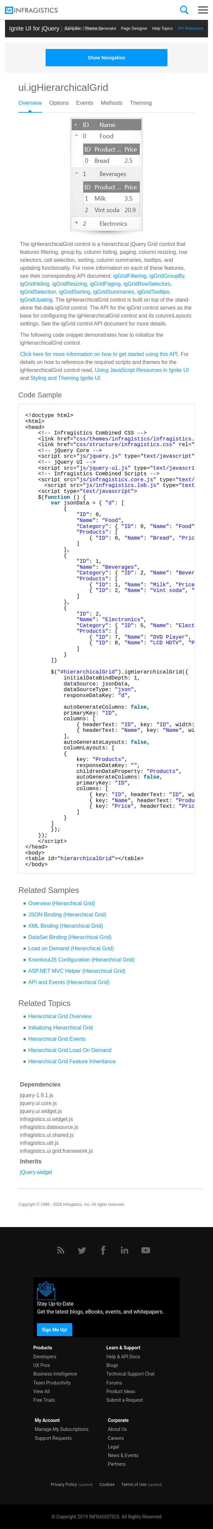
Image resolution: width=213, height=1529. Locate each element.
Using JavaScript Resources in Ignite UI (142, 370)
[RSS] (60, 1250)
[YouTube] (145, 1250)
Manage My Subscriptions (62, 1429)
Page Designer (134, 28)
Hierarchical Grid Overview (60, 1016)
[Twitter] (82, 1250)
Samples (72, 28)
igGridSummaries (113, 292)
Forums (114, 1382)
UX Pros (41, 1365)
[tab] (33, 105)
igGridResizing (69, 284)
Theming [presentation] (141, 103)
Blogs (112, 1365)
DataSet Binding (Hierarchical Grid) (69, 937)
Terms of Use (133, 1484)
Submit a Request (124, 1400)
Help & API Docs (123, 1356)
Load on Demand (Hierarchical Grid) (71, 948)
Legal (113, 1446)
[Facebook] (103, 1250)
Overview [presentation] (30, 103)
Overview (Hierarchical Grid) (61, 903)
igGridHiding (34, 284)
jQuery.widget (36, 1172)
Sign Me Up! (54, 1329)
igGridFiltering (129, 276)
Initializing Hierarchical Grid (60, 1027)
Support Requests (53, 1438)
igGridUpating (36, 300)
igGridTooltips (153, 292)
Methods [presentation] (111, 103)
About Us (117, 1429)
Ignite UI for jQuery (34, 28)
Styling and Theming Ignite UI (65, 378)
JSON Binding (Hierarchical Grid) (67, 914)
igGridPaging (105, 284)
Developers (44, 1356)
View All (41, 1391)
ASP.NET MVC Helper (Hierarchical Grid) (76, 971)
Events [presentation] (85, 103)
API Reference (190, 28)
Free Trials (44, 1400)
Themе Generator (100, 28)
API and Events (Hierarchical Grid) (69, 982)
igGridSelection (38, 292)
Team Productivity (52, 1382)
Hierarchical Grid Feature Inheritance (71, 1061)
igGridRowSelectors (146, 284)
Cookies (107, 1484)
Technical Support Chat (130, 1374)
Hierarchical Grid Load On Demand (69, 1050)
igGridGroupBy (166, 276)
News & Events (123, 1455)
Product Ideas (120, 1391)
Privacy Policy (64, 1484)
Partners (116, 1464)
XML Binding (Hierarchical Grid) (65, 926)
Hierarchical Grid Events (57, 1039)
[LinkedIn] (124, 1250)
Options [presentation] (59, 103)
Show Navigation (106, 57)
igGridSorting (74, 292)
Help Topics (162, 28)
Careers (116, 1438)
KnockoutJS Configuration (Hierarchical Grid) (81, 960)
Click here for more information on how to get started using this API (99, 354)
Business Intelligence (55, 1374)
